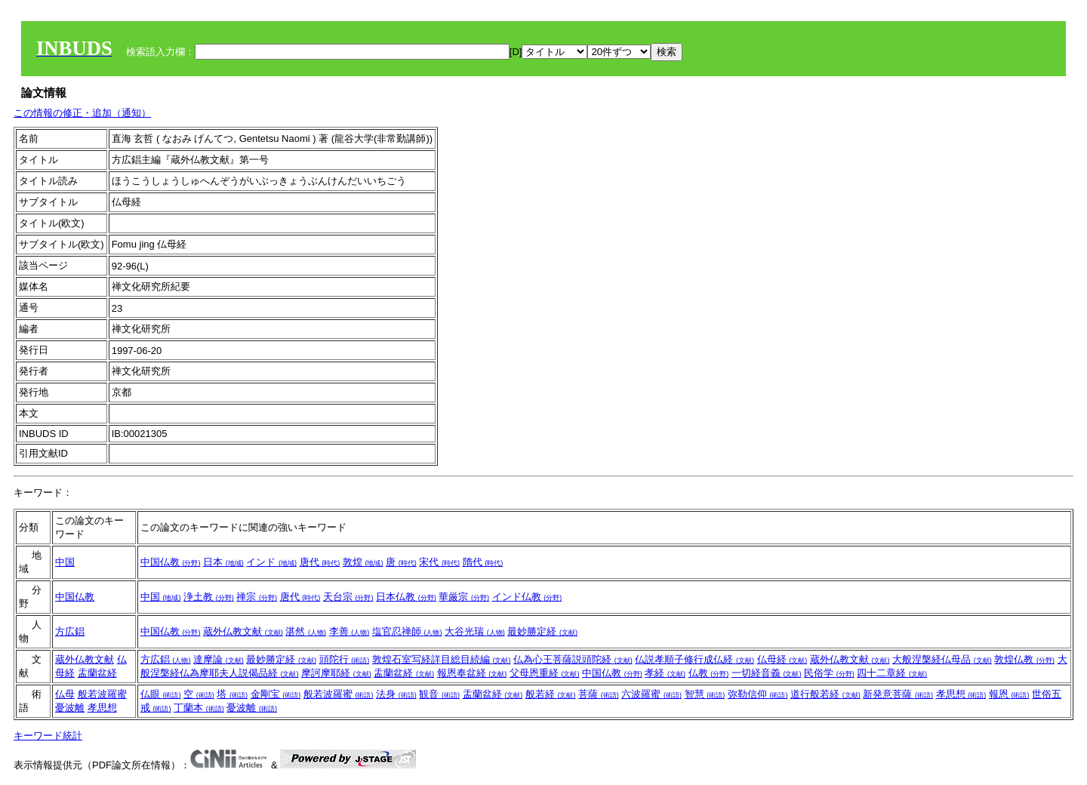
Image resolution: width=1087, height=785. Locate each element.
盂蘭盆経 (97, 673)
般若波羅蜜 (102, 694)
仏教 (708, 673)
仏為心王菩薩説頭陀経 (573, 659)
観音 (439, 694)
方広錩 (70, 631)
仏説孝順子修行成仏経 (694, 659)
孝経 (665, 673)
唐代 (320, 562)
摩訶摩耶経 (336, 673)
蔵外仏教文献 (243, 631)
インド (271, 562)
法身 (396, 694)
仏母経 (782, 659)
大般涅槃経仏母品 (942, 659)
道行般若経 (825, 694)
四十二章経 (892, 673)
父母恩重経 (545, 673)
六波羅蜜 (651, 694)
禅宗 (256, 596)
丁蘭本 (199, 707)
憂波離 (70, 707)
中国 (65, 562)
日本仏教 (406, 596)
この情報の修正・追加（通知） (82, 113)
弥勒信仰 (758, 694)
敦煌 (363, 562)
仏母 (65, 694)
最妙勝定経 (542, 631)
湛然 (305, 631)
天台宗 (348, 596)
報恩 (1009, 694)
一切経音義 (766, 673)
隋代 (483, 562)
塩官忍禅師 (407, 631)
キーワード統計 (48, 735)
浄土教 (208, 596)
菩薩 (598, 694)
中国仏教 (170, 562)
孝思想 (102, 707)
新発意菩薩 (898, 694)
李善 (349, 631)
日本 (223, 562)
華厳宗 (464, 596)
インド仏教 (527, 596)
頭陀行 (344, 659)
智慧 (705, 694)
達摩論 (218, 659)
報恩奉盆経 (472, 673)
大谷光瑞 (475, 631)
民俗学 (829, 673)
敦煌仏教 (1024, 659)
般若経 (550, 694)
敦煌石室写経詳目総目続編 (441, 659)
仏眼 (160, 694)
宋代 (439, 562)
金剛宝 (276, 694)
